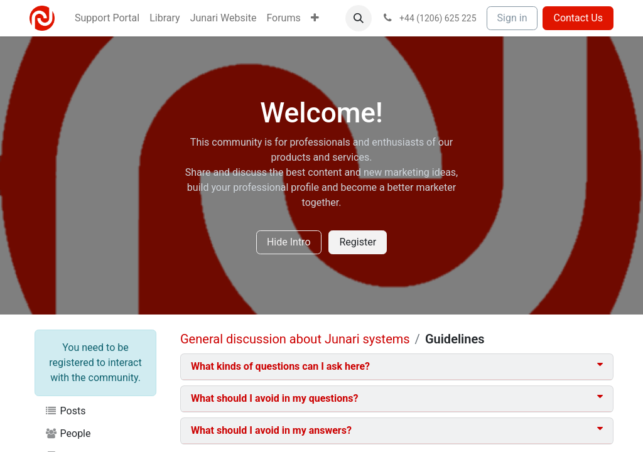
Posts (65, 411)
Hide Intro (289, 242)
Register (357, 242)
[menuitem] (107, 18)
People (68, 433)
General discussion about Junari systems (295, 339)
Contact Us (578, 18)
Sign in (512, 18)
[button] (358, 18)
